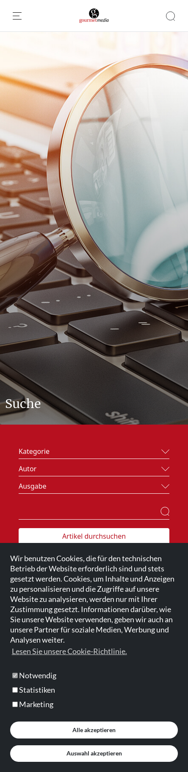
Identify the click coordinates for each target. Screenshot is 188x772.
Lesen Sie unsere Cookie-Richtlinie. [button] (69, 651)
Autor (27, 468)
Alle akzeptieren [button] (94, 729)
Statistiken (33, 689)
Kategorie (34, 451)
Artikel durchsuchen (94, 536)
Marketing (32, 704)
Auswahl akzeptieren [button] (94, 753)
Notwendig (34, 675)
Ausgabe (32, 486)
